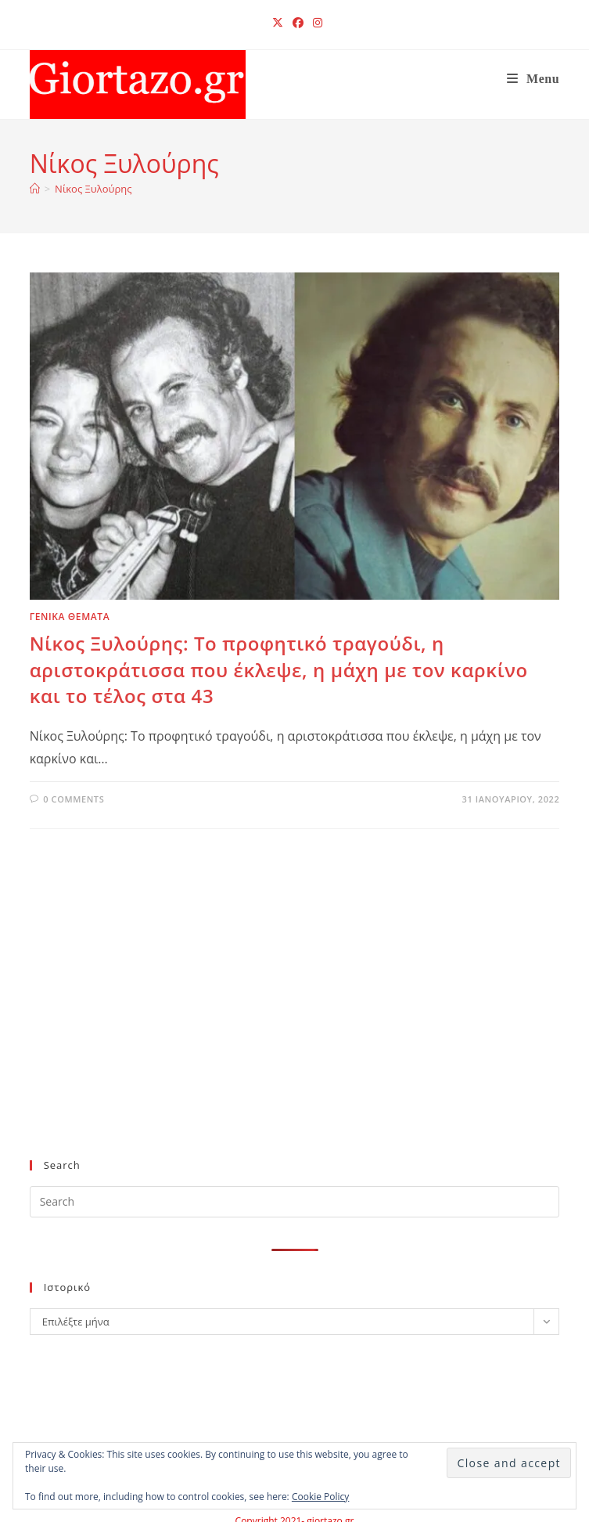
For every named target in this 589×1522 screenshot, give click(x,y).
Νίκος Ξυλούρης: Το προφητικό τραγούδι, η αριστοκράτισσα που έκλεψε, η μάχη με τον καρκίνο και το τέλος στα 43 (279, 669)
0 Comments (73, 799)
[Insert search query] (295, 1201)
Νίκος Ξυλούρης (93, 189)
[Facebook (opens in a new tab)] (298, 23)
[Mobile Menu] (533, 78)
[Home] (35, 189)
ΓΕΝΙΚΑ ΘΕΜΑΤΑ (70, 616)
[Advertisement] (282, 1019)
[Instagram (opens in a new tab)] (315, 23)
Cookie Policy (320, 1496)
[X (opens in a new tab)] (278, 23)
